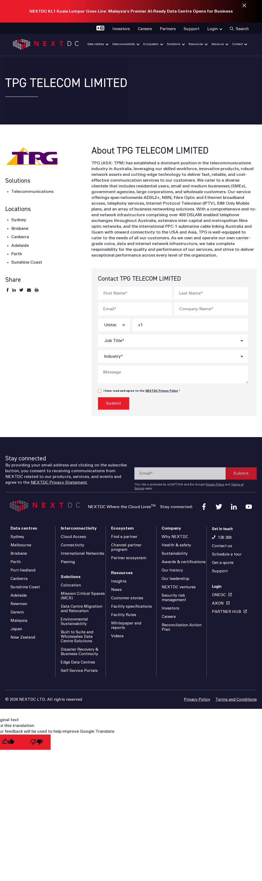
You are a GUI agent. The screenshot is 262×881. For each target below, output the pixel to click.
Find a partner (124, 537)
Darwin (17, 612)
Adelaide (18, 595)
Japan (16, 629)
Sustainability (175, 554)
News (116, 590)
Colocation (71, 585)
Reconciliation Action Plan (181, 627)
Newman (18, 604)
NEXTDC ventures (179, 587)
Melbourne (20, 545)
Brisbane (18, 554)
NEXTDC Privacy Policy (161, 391)
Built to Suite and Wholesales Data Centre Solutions (77, 636)
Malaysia (18, 621)
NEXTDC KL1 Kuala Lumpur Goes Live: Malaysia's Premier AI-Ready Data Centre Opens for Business (131, 11)
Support (220, 571)
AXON (218, 603)
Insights (119, 581)
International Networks (82, 554)
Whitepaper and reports (126, 625)
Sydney (17, 537)
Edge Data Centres (78, 662)
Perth (15, 562)
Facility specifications (131, 606)
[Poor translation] (36, 742)
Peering (68, 562)
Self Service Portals (79, 671)
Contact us (222, 546)
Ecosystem (122, 528)
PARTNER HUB (226, 612)
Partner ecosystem (128, 558)
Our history (172, 570)
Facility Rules (123, 615)
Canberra (19, 579)
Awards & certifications (184, 562)
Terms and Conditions (236, 699)
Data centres (23, 528)
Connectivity (72, 545)
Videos (117, 636)
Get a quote (222, 563)
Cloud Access (73, 537)
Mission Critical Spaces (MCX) (83, 596)
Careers (169, 617)
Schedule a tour (227, 554)
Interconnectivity (79, 528)
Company (171, 528)
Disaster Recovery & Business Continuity (79, 652)
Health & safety (176, 545)
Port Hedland (22, 570)
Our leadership (175, 579)
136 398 (225, 538)
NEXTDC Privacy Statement (59, 498)
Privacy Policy (197, 699)
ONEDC (219, 595)
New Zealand (22, 637)
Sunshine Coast (25, 587)
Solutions (71, 577)
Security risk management (174, 598)
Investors (170, 608)
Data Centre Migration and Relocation (81, 609)
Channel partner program (126, 547)
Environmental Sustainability (74, 621)
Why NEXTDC (175, 537)
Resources (122, 573)
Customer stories (127, 598)
